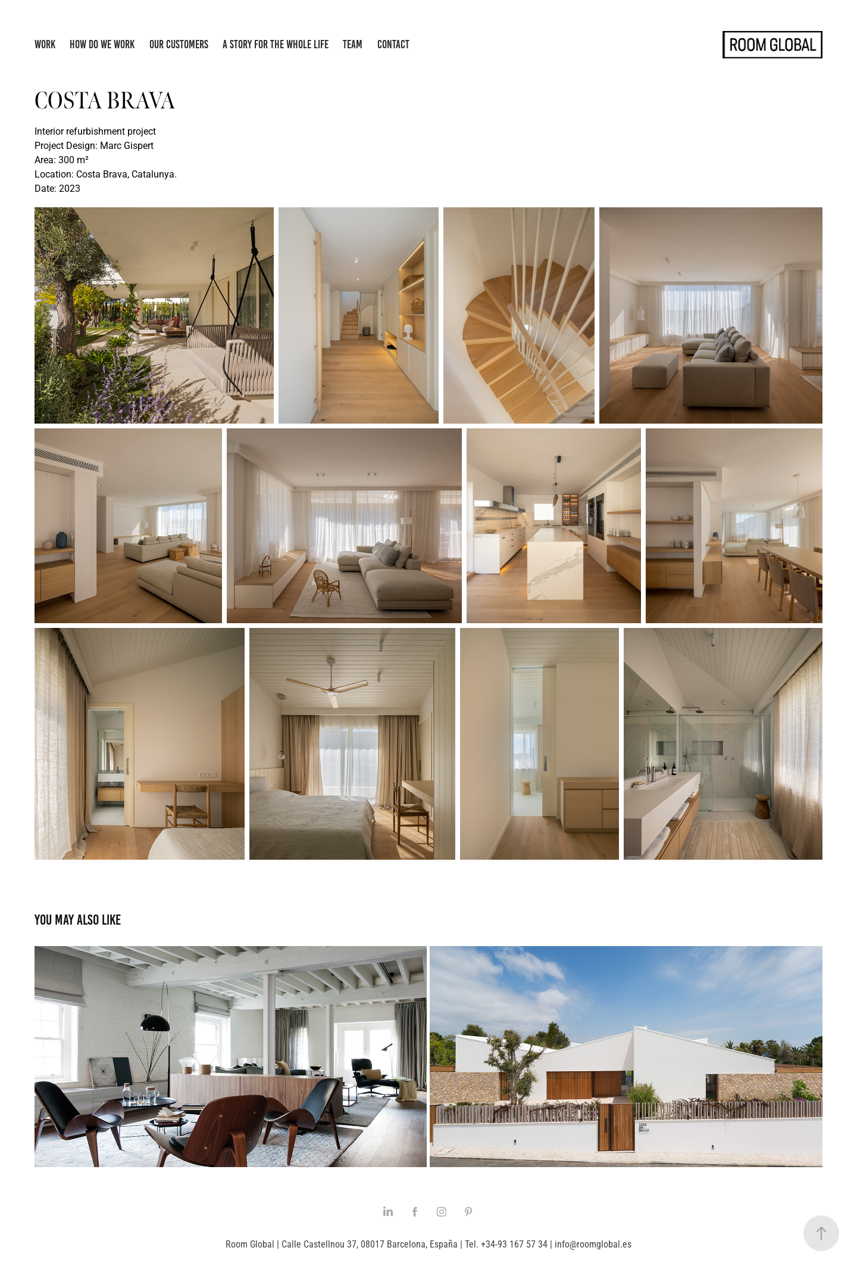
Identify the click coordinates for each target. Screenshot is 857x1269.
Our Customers (178, 44)
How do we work (102, 44)
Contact (393, 44)
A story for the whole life (276, 44)
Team (352, 44)
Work (45, 44)
